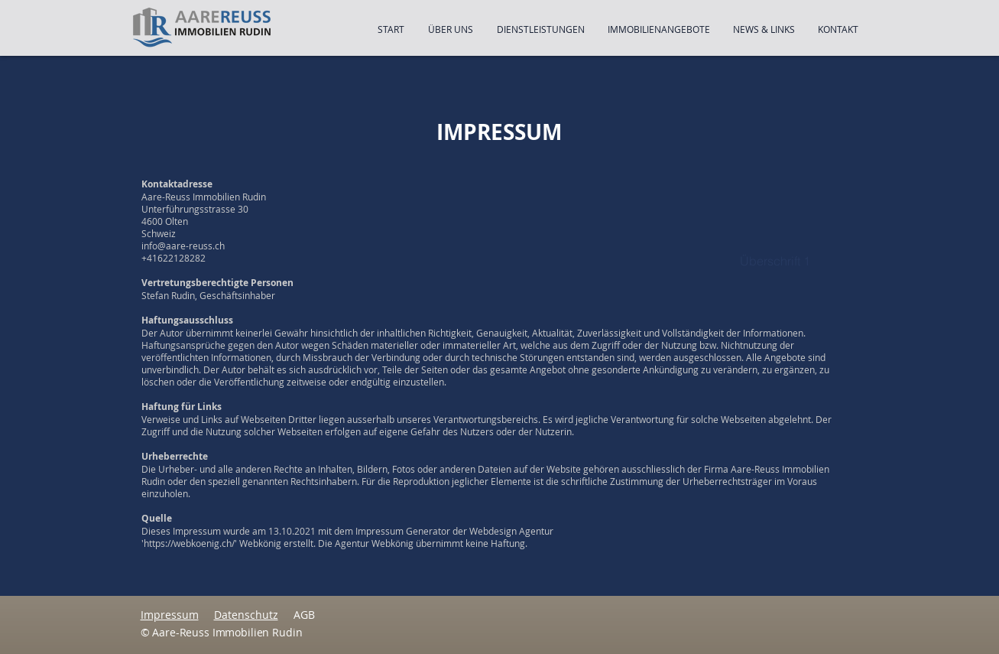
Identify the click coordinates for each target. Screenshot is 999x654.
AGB (304, 614)
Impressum (170, 614)
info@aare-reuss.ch (183, 245)
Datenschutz (246, 614)
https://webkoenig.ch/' (190, 543)
